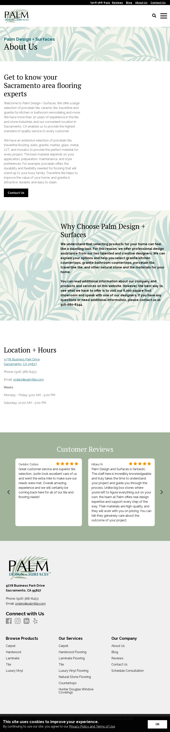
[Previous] (9, 492)
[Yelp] (35, 621)
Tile (8, 664)
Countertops (68, 683)
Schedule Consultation (127, 670)
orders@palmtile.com (28, 379)
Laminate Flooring (72, 658)
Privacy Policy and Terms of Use (92, 726)
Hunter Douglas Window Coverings (76, 691)
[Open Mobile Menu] (163, 16)
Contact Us (119, 664)
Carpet (10, 646)
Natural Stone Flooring (75, 677)
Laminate (12, 658)
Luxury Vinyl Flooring (73, 670)
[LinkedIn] (26, 621)
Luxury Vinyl (14, 670)
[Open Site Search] (154, 16)
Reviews (117, 658)
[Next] (161, 492)
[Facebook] (9, 621)
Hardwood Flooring (72, 652)
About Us (118, 646)
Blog (114, 652)
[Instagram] (18, 621)
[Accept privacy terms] (157, 724)
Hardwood (13, 652)
